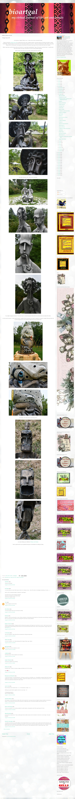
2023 (59, 84)
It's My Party (61, 107)
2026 (59, 79)
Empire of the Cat (8, 623)
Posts (59, 192)
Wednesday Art (61, 125)
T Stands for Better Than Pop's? (65, 128)
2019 (59, 155)
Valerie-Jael (7, 639)
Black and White (62, 95)
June (60, 142)
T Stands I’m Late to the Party (64, 110)
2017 (59, 159)
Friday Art (60, 115)
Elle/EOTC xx (8, 627)
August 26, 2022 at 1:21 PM (10, 656)
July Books (61, 130)
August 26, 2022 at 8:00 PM (10, 682)
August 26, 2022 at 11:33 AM (10, 649)
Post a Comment (7, 729)
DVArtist (6, 615)
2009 (59, 171)
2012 (59, 167)
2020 (59, 154)
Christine (6, 581)
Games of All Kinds (62, 102)
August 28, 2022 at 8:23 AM (10, 702)
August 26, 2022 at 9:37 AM (10, 620)
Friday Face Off (14, 42)
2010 (59, 170)
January (60, 150)
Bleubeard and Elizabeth (9, 675)
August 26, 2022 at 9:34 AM (10, 605)
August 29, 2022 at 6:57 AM (10, 726)
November (61, 89)
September (61, 92)
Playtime (60, 101)
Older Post (51, 734)
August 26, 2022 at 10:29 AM (10, 642)
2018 (59, 157)
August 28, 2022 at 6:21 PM (10, 717)
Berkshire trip (7, 577)
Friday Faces (61, 131)
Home (28, 734)
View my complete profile (61, 57)
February (61, 149)
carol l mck (7, 686)
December (61, 87)
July (60, 141)
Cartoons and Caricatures (63, 123)
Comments (60, 194)
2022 (59, 86)
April (60, 145)
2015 (59, 162)
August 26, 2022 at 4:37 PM (10, 672)
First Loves (61, 118)
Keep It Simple (61, 109)
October (60, 90)
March (60, 147)
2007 (59, 175)
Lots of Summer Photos (63, 117)
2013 (59, 165)
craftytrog (7, 653)
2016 (59, 160)
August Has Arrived (62, 139)
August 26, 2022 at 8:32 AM (10, 584)
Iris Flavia (7, 588)
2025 (59, 81)
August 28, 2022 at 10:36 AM (10, 709)
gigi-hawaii (7, 646)
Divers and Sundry (8, 706)
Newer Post (5, 734)
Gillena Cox (7, 666)
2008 (59, 173)
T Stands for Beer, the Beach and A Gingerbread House (65, 99)
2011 (59, 168)
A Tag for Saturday (62, 120)
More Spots (61, 114)
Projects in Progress (62, 112)
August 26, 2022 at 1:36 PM (10, 663)
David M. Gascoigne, (9, 721)
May (60, 144)
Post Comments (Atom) (11, 736)
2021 (59, 152)
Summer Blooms (62, 126)
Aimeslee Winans (8, 698)
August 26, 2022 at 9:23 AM (10, 598)
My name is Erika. (67, 36)
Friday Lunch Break (34, 541)
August (60, 94)
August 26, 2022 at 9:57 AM (10, 629)
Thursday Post (61, 106)
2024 (59, 83)
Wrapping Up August (62, 97)
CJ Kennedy (7, 632)
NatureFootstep (8, 713)
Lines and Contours (62, 133)
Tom (6, 602)
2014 (59, 163)
